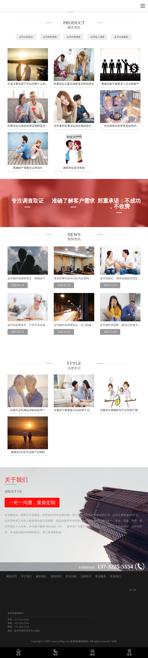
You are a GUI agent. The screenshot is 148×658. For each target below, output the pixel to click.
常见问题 (71, 576)
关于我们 (26, 576)
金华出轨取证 (26, 37)
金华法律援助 (121, 37)
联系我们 (115, 576)
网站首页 (11, 576)
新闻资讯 (56, 576)
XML (114, 641)
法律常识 (85, 576)
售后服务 (100, 576)
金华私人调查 (97, 37)
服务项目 (41, 576)
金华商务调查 (50, 37)
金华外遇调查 (74, 37)
